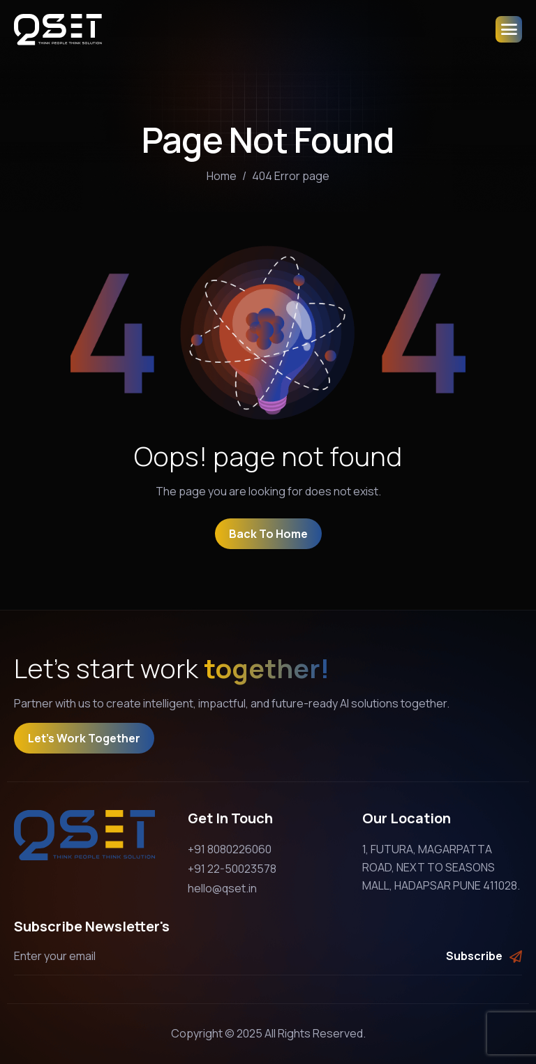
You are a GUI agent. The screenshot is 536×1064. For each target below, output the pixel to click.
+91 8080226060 (229, 849)
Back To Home (268, 533)
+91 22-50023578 (232, 868)
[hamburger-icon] (509, 29)
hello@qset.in (222, 888)
